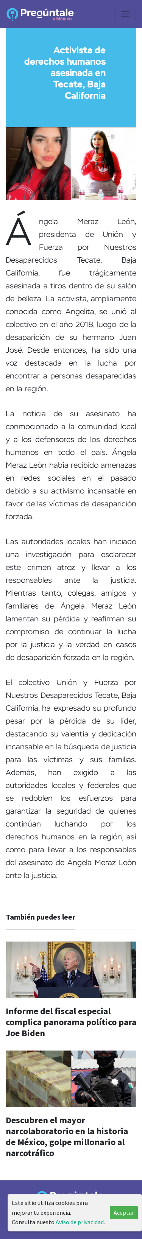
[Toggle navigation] (125, 14)
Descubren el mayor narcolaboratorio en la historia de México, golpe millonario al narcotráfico (67, 1136)
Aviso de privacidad (80, 1222)
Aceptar (124, 1212)
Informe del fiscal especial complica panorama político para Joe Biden (71, 1022)
